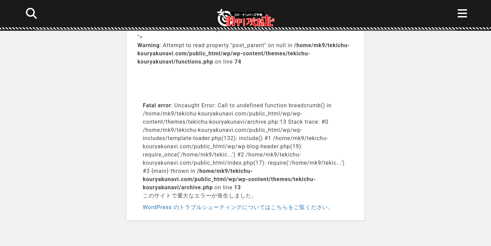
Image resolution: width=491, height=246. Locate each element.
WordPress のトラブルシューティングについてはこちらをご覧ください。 (238, 207)
